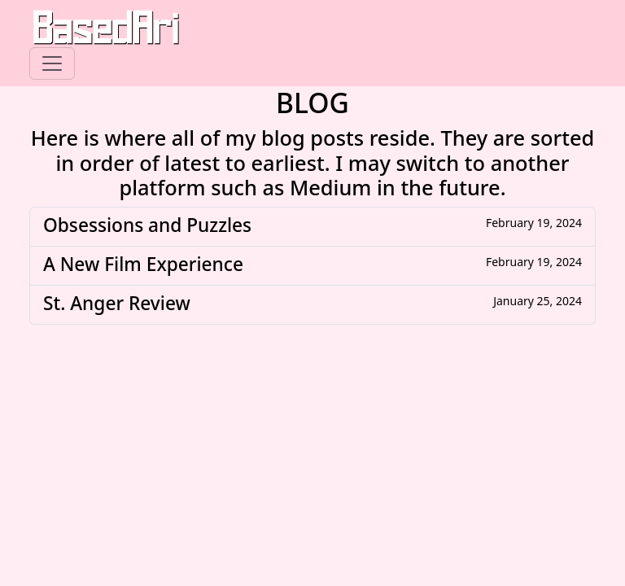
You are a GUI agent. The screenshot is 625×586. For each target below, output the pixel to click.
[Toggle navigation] (52, 63)
